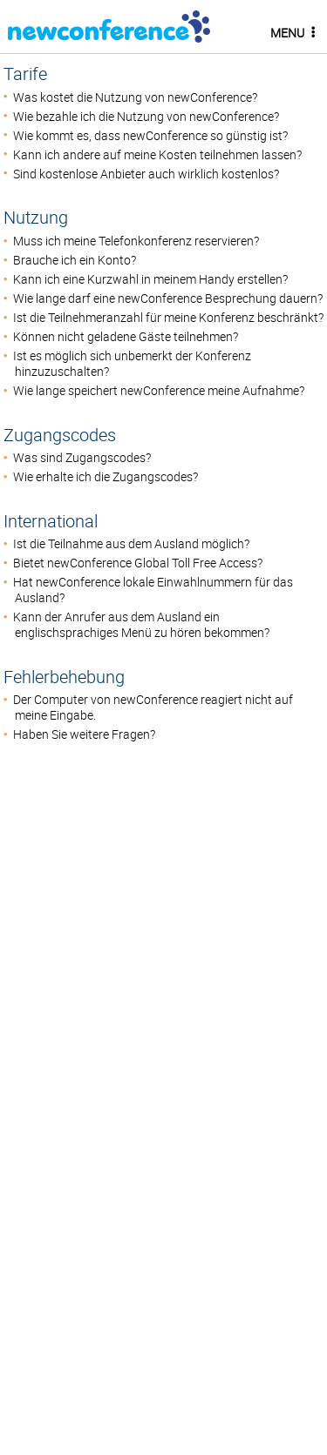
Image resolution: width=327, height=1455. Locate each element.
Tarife (25, 73)
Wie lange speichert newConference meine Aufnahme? (158, 391)
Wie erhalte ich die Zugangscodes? (105, 477)
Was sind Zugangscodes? (82, 458)
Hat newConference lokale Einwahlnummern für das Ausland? (153, 590)
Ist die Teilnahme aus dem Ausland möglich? (131, 544)
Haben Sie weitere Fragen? (84, 734)
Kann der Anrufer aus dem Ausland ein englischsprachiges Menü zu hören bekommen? (141, 624)
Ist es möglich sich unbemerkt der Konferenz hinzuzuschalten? (132, 363)
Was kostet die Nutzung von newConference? (135, 97)
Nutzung (35, 217)
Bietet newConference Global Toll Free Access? (137, 563)
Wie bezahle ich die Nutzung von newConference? (146, 116)
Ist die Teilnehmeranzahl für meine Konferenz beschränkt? (168, 317)
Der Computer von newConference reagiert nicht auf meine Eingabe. (153, 707)
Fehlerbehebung (64, 676)
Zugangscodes (59, 434)
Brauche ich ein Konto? (74, 260)
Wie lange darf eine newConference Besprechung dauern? (168, 298)
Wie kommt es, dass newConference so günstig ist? (150, 136)
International (50, 521)
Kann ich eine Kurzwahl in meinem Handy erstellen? (150, 279)
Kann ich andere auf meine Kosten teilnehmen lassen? (157, 155)
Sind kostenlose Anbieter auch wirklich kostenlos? (146, 174)
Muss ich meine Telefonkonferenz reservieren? (136, 241)
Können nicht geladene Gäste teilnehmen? (125, 337)
